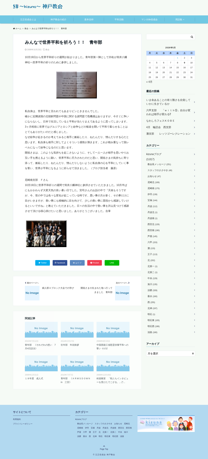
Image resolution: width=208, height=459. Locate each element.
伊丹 (152, 194)
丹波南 (152, 218)
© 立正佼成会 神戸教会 (104, 454)
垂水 (152, 296)
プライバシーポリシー (22, 424)
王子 (152, 254)
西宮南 (154, 230)
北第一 (152, 266)
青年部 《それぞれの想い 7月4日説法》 (40, 347)
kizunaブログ (154, 154)
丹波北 (152, 212)
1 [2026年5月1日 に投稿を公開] (177, 58)
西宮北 (154, 224)
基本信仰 (88, 19)
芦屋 (152, 236)
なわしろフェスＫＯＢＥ (160, 120)
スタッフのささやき (160, 170)
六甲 (152, 242)
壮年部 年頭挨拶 (70, 345)
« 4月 (149, 81)
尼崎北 (154, 182)
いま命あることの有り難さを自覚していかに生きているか (168, 102)
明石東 (154, 320)
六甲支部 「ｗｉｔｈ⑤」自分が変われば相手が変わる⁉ (168, 112)
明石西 (154, 326)
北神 (152, 308)
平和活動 (119, 19)
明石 (151, 314)
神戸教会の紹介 (58, 19)
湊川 (152, 284)
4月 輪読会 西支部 (158, 127)
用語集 (178, 19)
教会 (47, 49)
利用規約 (17, 419)
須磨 (152, 290)
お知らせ (154, 176)
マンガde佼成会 (149, 19)
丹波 (152, 206)
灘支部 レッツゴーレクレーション (168, 133)
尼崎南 (154, 188)
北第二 (152, 272)
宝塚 (152, 200)
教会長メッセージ (159, 164)
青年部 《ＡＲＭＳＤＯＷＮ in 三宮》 (77, 380)
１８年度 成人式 (34, 378)
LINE (112, 263)
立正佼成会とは (28, 19)
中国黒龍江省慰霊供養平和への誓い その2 (112, 347)
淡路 (152, 332)
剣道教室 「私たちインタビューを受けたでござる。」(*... (112, 380)
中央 (152, 278)
